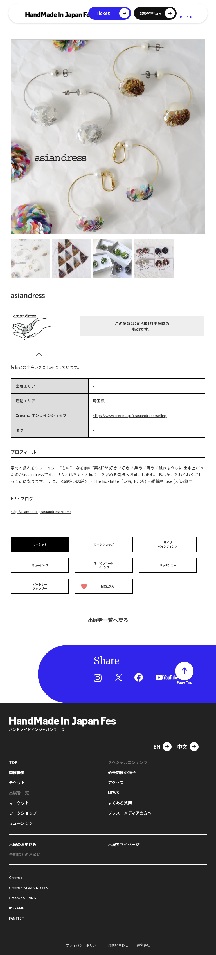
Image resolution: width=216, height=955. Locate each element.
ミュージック (41, 562)
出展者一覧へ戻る (108, 613)
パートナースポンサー (40, 581)
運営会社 (143, 938)
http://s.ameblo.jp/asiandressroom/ (44, 511)
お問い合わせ (118, 938)
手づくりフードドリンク (105, 563)
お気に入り (99, 582)
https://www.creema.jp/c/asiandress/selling (133, 415)
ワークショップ (105, 543)
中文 (182, 740)
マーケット (40, 543)
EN (157, 740)
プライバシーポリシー (83, 938)
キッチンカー (169, 562)
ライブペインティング (169, 543)
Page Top (184, 675)
